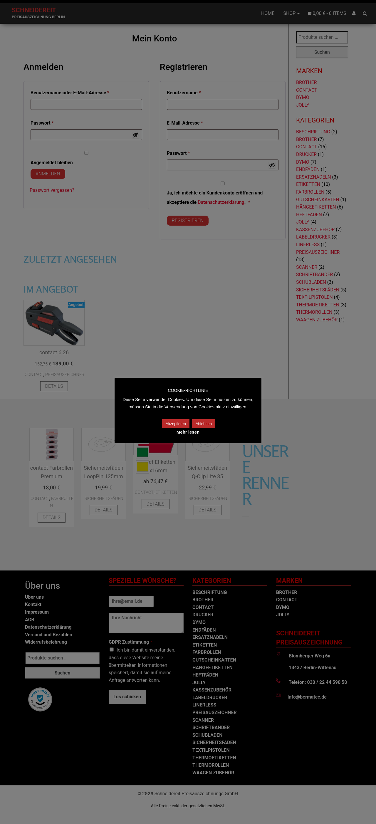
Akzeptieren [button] (176, 424)
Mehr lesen (188, 431)
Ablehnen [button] (204, 424)
